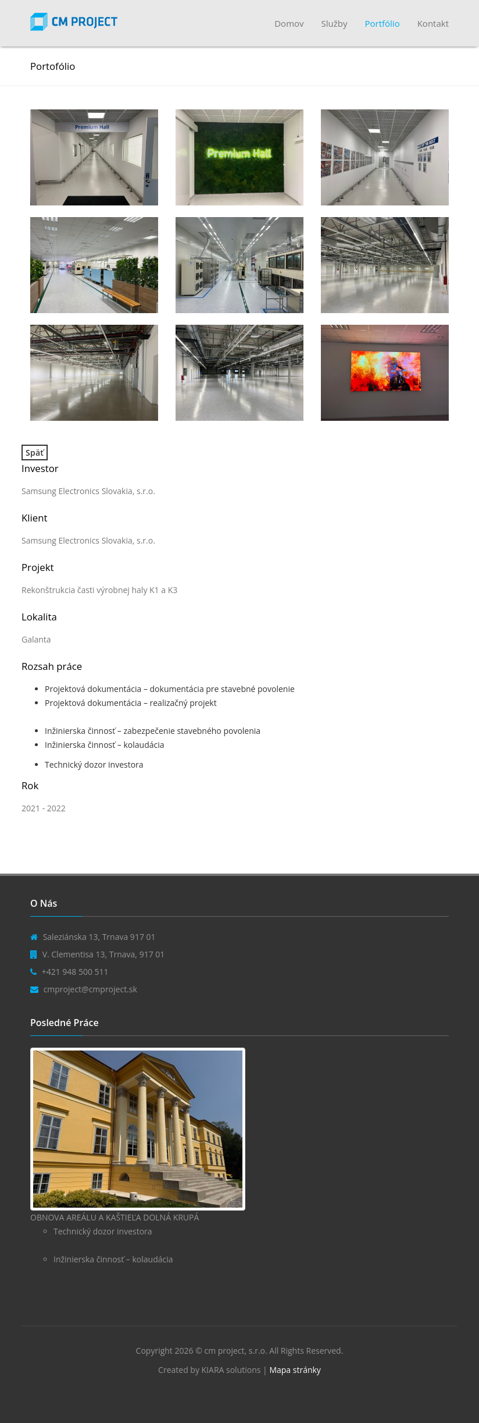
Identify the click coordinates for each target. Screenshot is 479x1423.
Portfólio (381, 23)
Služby (334, 23)
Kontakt (433, 23)
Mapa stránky (294, 1369)
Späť (35, 452)
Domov (288, 23)
